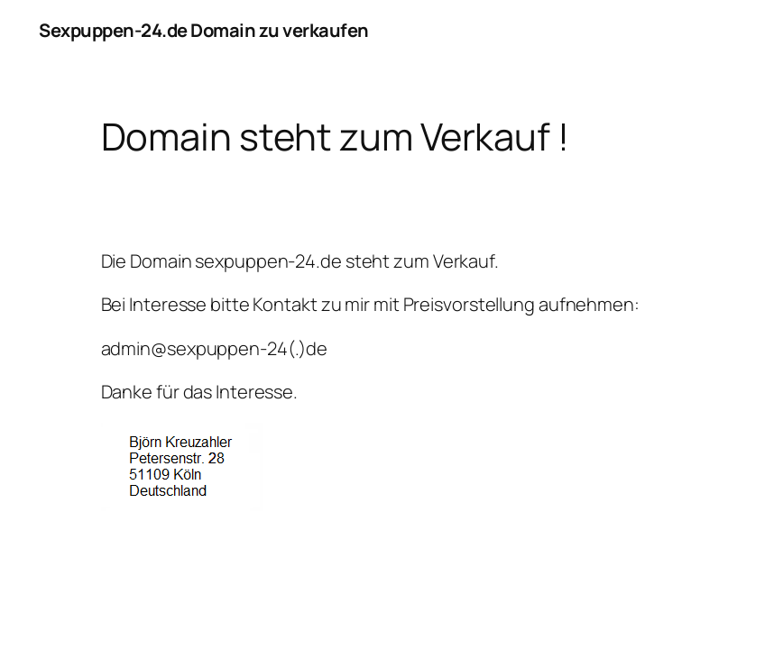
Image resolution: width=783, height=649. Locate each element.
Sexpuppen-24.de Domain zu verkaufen (204, 30)
